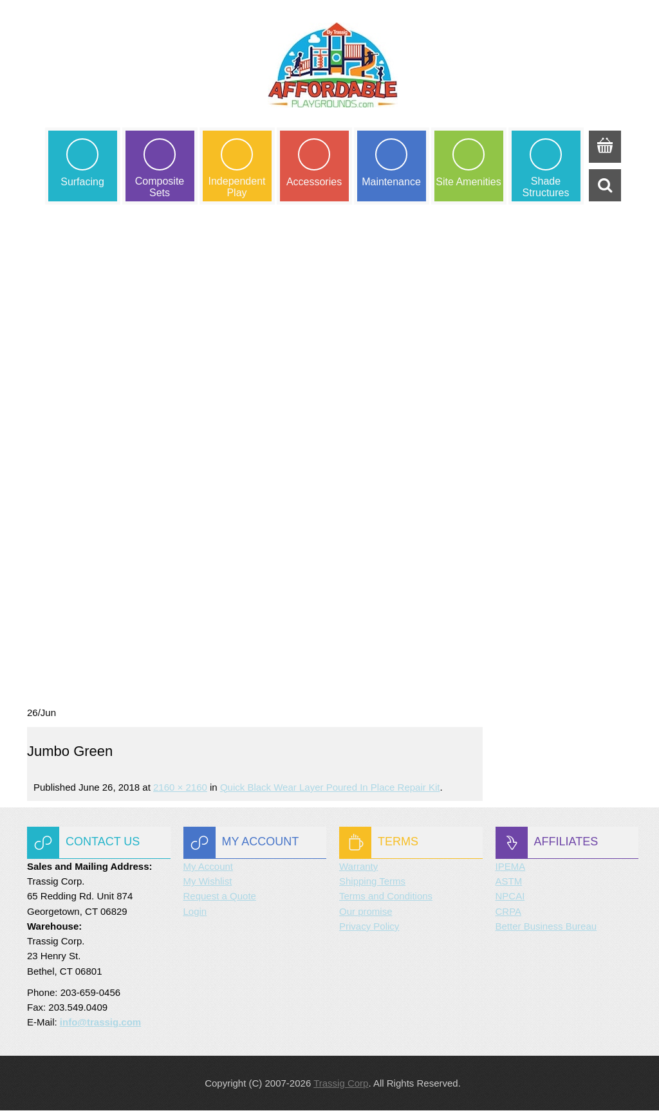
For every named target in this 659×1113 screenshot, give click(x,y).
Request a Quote (219, 899)
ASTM (509, 884)
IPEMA (511, 868)
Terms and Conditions (385, 899)
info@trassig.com (100, 1025)
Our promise (366, 913)
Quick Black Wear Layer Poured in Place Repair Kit (330, 789)
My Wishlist (207, 884)
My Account (208, 868)
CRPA (509, 913)
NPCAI (510, 899)
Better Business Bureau (546, 928)
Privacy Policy (369, 928)
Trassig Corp (340, 1085)
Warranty (358, 868)
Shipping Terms (372, 884)
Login (195, 913)
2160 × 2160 (180, 789)
